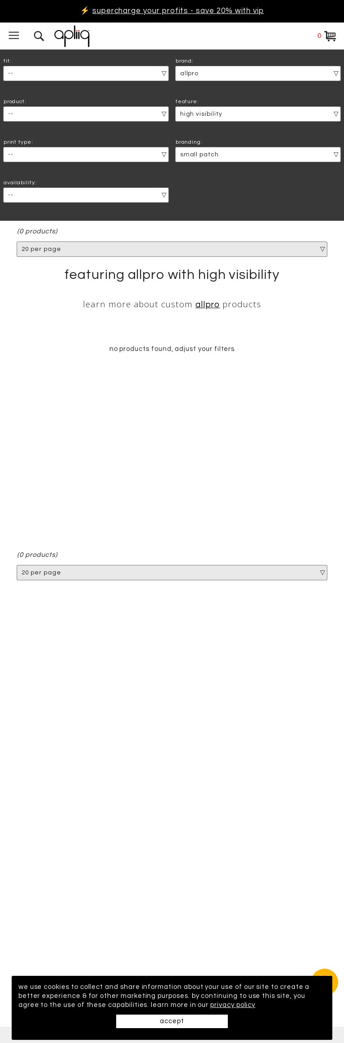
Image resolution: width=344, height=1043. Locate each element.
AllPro (207, 305)
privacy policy (232, 1005)
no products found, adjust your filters (172, 349)
